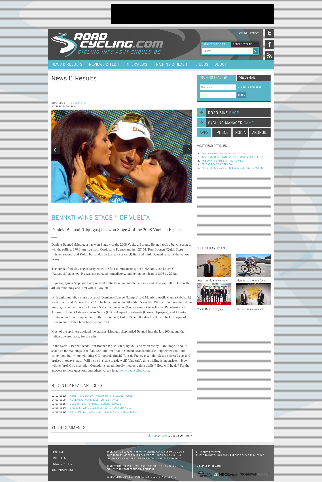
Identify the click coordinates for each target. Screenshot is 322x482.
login (164, 435)
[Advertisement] (192, 14)
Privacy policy (61, 464)
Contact (254, 33)
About (221, 65)
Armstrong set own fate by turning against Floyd (101, 396)
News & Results (66, 65)
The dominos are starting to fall (222, 161)
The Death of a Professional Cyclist (224, 153)
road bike (223, 113)
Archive (243, 33)
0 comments (78, 103)
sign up (152, 435)
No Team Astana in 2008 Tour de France (94, 400)
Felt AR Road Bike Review (217, 164)
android (260, 133)
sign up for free (249, 87)
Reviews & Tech (104, 65)
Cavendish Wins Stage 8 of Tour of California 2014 (101, 408)
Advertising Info (63, 470)
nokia (240, 133)
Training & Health (171, 65)
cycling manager (231, 123)
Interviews (136, 65)
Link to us (58, 458)
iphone (222, 133)
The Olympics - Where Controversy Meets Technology (104, 412)
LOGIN (241, 95)
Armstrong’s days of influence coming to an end (232, 168)
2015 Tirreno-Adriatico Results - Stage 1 (95, 404)
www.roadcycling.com (134, 370)
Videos (201, 65)
